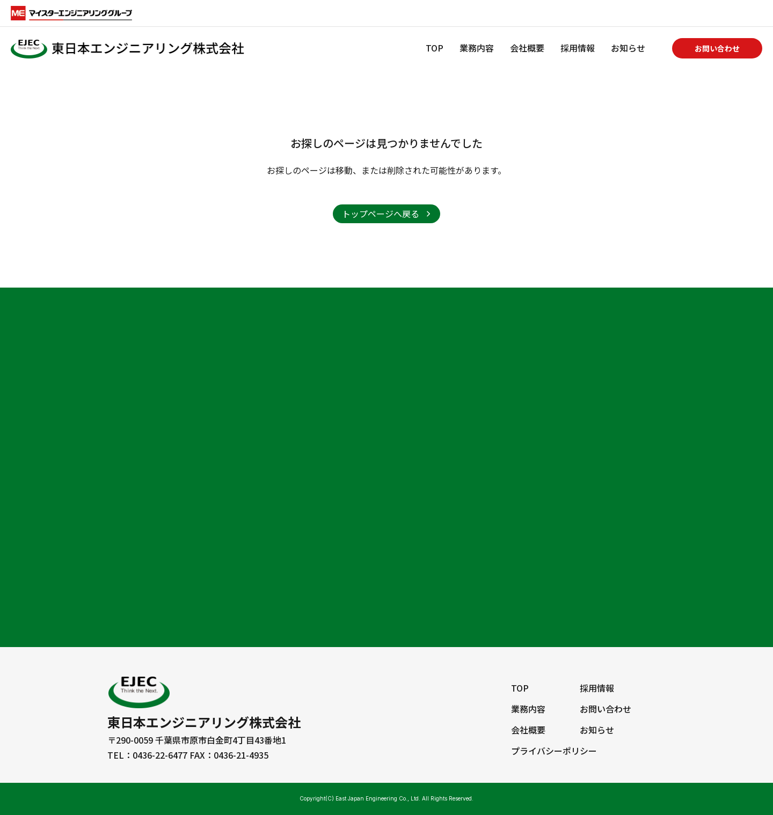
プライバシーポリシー (554, 750)
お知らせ (628, 47)
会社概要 (527, 47)
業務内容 (477, 47)
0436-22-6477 (160, 754)
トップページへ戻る (380, 213)
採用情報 (577, 47)
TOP (434, 47)
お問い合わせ (717, 48)
